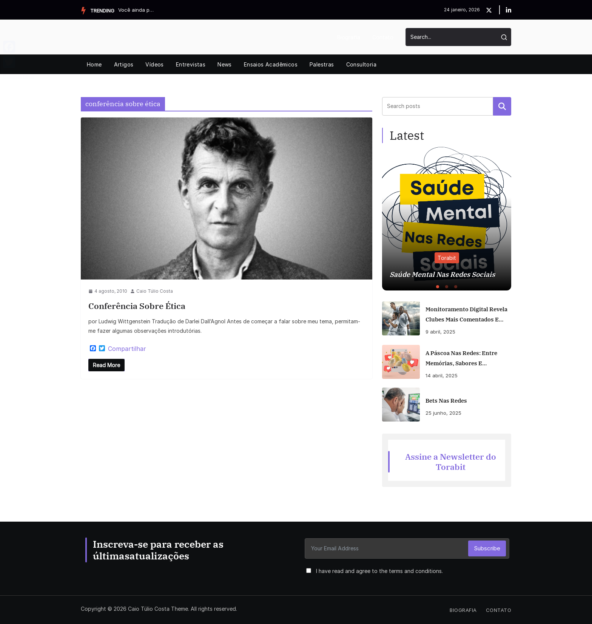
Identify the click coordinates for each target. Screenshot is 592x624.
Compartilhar (127, 349)
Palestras (322, 64)
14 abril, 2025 (442, 375)
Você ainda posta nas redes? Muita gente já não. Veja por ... (137, 10)
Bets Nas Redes (446, 400)
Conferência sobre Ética (136, 305)
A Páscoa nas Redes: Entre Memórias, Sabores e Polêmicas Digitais (461, 358)
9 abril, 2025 (440, 332)
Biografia (348, 37)
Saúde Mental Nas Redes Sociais (442, 274)
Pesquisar (502, 106)
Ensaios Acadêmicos (271, 64)
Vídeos (154, 64)
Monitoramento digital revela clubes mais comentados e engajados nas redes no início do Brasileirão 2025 (468, 315)
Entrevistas (190, 64)
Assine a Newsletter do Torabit (450, 462)
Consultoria (361, 64)
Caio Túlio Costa (154, 291)
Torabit (447, 258)
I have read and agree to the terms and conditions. (379, 571)
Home (94, 64)
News (224, 64)
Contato (382, 37)
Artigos (124, 64)
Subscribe (487, 548)
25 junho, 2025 (443, 413)
